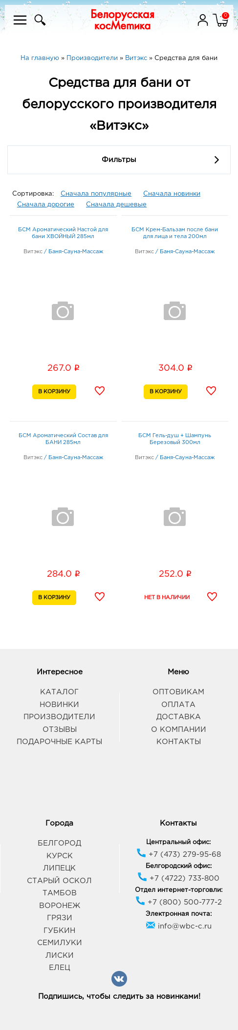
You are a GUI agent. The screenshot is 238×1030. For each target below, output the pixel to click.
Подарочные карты (59, 742)
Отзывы (60, 730)
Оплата (178, 705)
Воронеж (59, 906)
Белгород (59, 843)
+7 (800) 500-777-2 (178, 902)
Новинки (59, 705)
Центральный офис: (178, 842)
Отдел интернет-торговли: (178, 890)
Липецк (59, 868)
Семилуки (59, 943)
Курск (59, 856)
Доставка (178, 717)
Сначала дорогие (45, 204)
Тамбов (60, 893)
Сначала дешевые (116, 204)
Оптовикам (178, 692)
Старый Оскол (59, 881)
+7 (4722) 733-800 (178, 878)
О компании (178, 730)
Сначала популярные (96, 194)
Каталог (59, 692)
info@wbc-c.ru (179, 926)
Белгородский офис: (179, 866)
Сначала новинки (171, 194)
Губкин (59, 931)
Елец (59, 968)
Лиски (59, 955)
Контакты (178, 742)
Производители (59, 717)
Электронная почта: (179, 914)
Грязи (59, 918)
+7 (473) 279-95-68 (178, 854)
